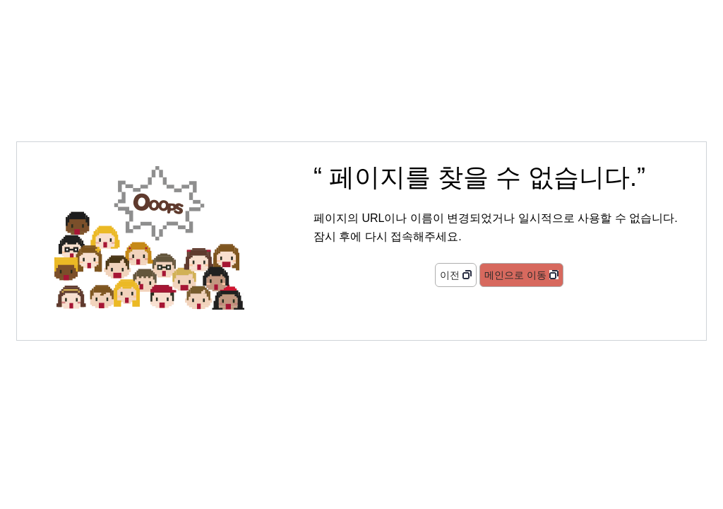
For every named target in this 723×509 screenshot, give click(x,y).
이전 (450, 275)
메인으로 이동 (515, 275)
